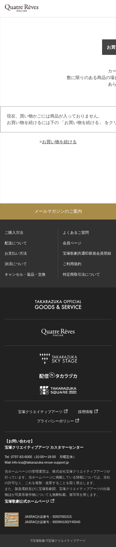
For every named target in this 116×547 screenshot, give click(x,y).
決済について (16, 264)
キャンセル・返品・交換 (25, 274)
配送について (16, 243)
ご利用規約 (72, 264)
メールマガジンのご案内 (58, 211)
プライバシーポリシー (55, 421)
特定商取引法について (81, 274)
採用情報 (85, 412)
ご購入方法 (14, 232)
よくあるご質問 (76, 232)
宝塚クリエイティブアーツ (40, 412)
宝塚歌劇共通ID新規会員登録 (87, 253)
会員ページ (72, 243)
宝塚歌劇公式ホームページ (27, 501)
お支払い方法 (16, 253)
